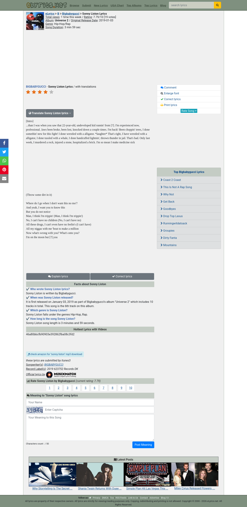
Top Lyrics (150, 5)
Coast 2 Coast (171, 180)
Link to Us (133, 497)
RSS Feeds (120, 497)
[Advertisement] (123, 57)
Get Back (168, 201)
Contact (144, 497)
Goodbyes (168, 209)
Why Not (167, 194)
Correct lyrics (122, 276)
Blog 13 (165, 497)
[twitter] (90, 497)
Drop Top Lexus (172, 216)
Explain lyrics (58, 276)
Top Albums (134, 5)
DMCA (105, 497)
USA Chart (117, 5)
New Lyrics (101, 5)
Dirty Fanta (169, 238)
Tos (112, 497)
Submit (86, 5)
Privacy (96, 497)
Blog (163, 5)
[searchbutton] (217, 5)
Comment (168, 87)
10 (130, 388)
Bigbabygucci (70, 13)
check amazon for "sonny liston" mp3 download (55, 354)
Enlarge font (170, 93)
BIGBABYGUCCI (53, 364)
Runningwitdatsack (174, 223)
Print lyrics (169, 105)
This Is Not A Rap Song (176, 187)
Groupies (168, 230)
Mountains (169, 245)
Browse (74, 5)
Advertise (154, 497)
